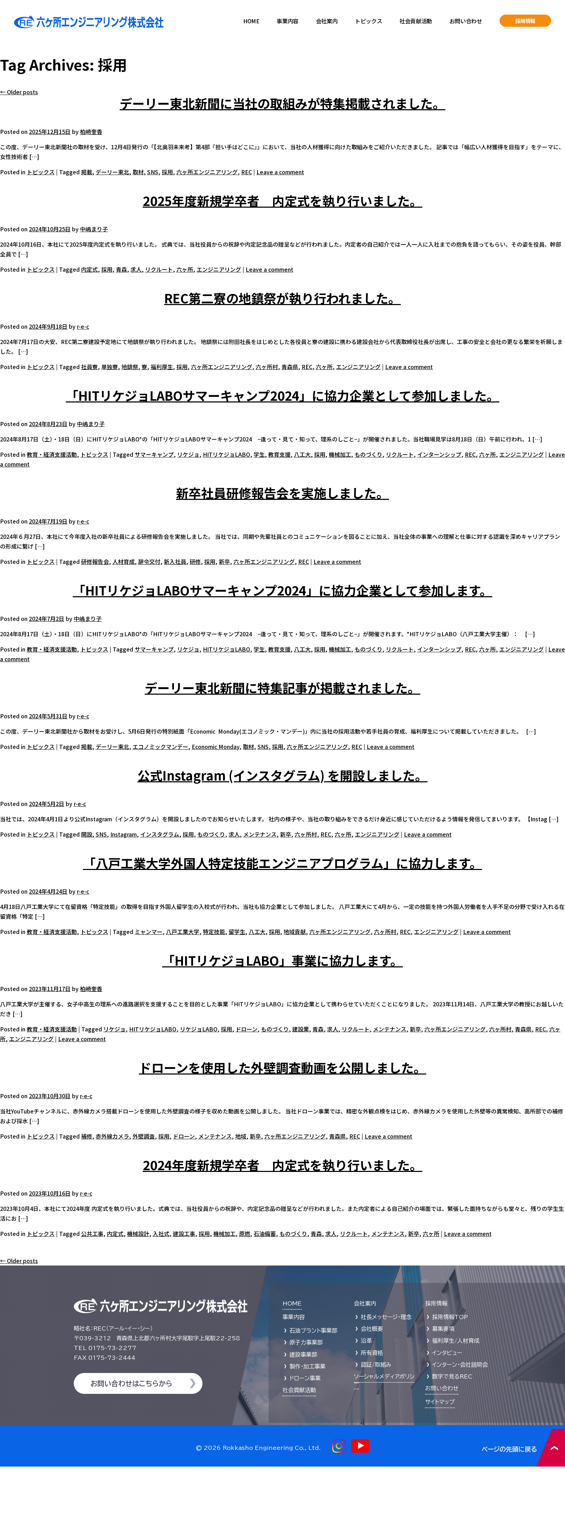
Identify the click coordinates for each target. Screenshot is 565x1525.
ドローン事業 (305, 1378)
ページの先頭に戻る (523, 1448)
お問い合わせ (465, 21)
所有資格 (372, 1353)
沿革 (366, 1340)
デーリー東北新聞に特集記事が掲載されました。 (282, 687)
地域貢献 (295, 931)
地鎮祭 (129, 366)
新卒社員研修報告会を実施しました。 (282, 493)
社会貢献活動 (415, 21)
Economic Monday (215, 746)
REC (246, 172)
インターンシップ (439, 454)
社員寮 (89, 366)
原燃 (244, 1233)
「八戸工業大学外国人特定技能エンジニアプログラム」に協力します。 (282, 863)
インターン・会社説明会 (460, 1364)
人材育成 (123, 561)
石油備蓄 (265, 1233)
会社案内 (326, 21)
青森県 (289, 366)
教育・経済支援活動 (52, 454)
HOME (251, 21)
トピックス (368, 21)
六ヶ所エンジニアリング (207, 172)
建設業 (300, 1029)
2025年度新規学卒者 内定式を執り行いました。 (282, 200)
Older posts (19, 92)
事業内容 (287, 21)
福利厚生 (162, 366)
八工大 (302, 454)
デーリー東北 (112, 172)
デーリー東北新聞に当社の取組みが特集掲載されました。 (282, 103)
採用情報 (525, 20)
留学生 (237, 931)
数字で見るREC (452, 1376)
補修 (86, 1136)
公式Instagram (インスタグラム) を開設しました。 (282, 775)
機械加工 (340, 454)
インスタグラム (159, 834)
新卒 (224, 561)
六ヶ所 (184, 269)
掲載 (86, 172)
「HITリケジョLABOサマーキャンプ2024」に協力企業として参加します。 (282, 590)
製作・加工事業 (307, 1366)
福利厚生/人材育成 (455, 1340)
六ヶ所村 (267, 366)
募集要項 (443, 1329)
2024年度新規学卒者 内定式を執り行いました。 (282, 1165)
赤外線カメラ (112, 1136)
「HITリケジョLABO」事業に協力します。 (282, 960)
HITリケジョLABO (226, 454)
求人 (136, 269)
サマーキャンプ (154, 454)
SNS (152, 172)
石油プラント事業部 (313, 1330)
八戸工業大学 (182, 931)
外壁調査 (144, 1136)
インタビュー (447, 1353)
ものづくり (368, 454)
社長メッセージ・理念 (386, 1317)
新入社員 (175, 561)
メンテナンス (260, 834)
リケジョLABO (198, 1029)
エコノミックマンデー (160, 746)
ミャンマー (148, 931)
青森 (121, 269)
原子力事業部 (306, 1342)
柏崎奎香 (91, 131)
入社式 (161, 1233)
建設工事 (184, 1233)
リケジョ (188, 454)
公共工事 (92, 1233)
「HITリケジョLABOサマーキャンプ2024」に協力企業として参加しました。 (282, 395)
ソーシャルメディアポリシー (384, 1380)
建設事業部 (303, 1354)
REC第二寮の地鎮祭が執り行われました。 (282, 298)
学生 (259, 454)
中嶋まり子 (94, 229)
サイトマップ (440, 1402)
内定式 (89, 269)
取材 (138, 172)
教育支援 (279, 454)
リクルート (159, 269)
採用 (167, 172)
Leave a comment (280, 172)
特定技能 (214, 931)
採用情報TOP (450, 1317)
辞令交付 (149, 561)
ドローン (246, 1029)
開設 (86, 834)
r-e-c (83, 326)
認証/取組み (376, 1364)
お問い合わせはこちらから (131, 1383)
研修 (195, 561)
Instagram (123, 834)
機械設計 (138, 1233)
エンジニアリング (219, 269)
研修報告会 (95, 561)
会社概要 (372, 1329)
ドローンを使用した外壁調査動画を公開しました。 (282, 1067)
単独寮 (109, 366)
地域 (240, 1136)
